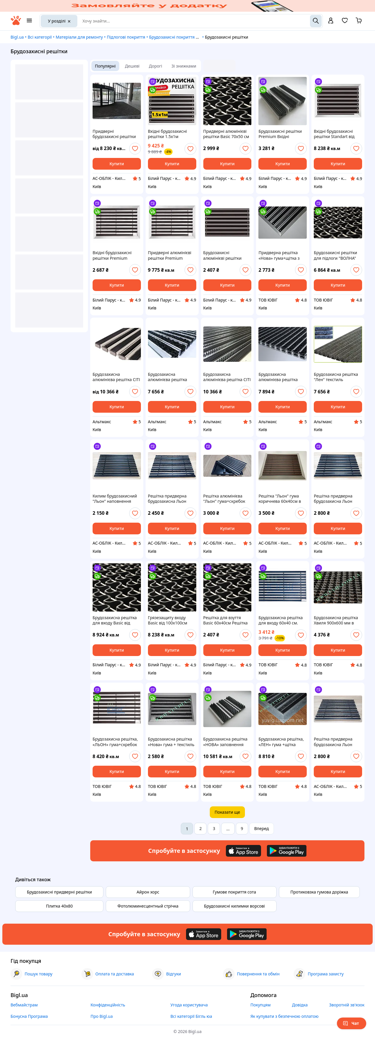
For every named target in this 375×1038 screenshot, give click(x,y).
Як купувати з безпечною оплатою (284, 1016)
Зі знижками (183, 66)
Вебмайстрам (24, 1005)
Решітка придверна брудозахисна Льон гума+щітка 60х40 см (334, 498)
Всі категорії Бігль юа (191, 1016)
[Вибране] (345, 22)
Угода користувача (189, 1005)
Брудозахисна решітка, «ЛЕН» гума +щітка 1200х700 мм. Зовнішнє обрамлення (281, 741)
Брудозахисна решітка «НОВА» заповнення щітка (225, 741)
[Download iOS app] (243, 851)
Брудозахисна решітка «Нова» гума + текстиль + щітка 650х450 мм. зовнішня (171, 741)
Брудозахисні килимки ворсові (234, 906)
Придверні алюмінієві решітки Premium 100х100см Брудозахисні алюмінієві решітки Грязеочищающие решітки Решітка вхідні (170, 255)
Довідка (300, 1005)
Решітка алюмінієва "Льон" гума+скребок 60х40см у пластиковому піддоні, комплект (225, 498)
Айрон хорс (148, 892)
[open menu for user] (331, 21)
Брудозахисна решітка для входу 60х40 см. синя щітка (280, 620)
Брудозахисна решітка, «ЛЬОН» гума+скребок (115, 741)
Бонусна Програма (29, 1016)
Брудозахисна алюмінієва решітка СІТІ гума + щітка (116, 377)
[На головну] (16, 23)
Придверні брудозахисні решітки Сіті (114, 134)
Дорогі (155, 66)
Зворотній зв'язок (346, 1005)
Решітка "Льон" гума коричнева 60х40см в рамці (279, 498)
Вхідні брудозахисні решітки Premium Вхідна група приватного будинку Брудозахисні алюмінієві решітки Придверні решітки (113, 255)
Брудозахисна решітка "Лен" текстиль (336, 377)
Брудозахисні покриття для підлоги (184, 37)
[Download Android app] (286, 851)
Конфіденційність (108, 1005)
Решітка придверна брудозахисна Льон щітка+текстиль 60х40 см (335, 741)
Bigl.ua (17, 37)
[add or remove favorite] (135, 148)
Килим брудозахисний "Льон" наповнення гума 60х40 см (115, 498)
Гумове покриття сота (234, 892)
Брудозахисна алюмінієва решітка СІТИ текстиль (167, 377)
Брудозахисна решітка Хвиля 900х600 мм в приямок (336, 620)
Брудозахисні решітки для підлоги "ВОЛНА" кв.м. (335, 255)
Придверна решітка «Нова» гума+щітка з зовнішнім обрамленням (278, 255)
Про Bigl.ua (102, 1016)
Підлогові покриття (126, 37)
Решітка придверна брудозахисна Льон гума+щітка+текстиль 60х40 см (169, 498)
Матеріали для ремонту (79, 37)
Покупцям (260, 1005)
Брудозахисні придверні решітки (59, 892)
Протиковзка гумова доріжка (319, 892)
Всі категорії (40, 37)
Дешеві (132, 66)
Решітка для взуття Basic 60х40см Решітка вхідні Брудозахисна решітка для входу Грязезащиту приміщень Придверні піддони (225, 620)
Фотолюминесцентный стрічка (147, 906)
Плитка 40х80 (59, 906)
